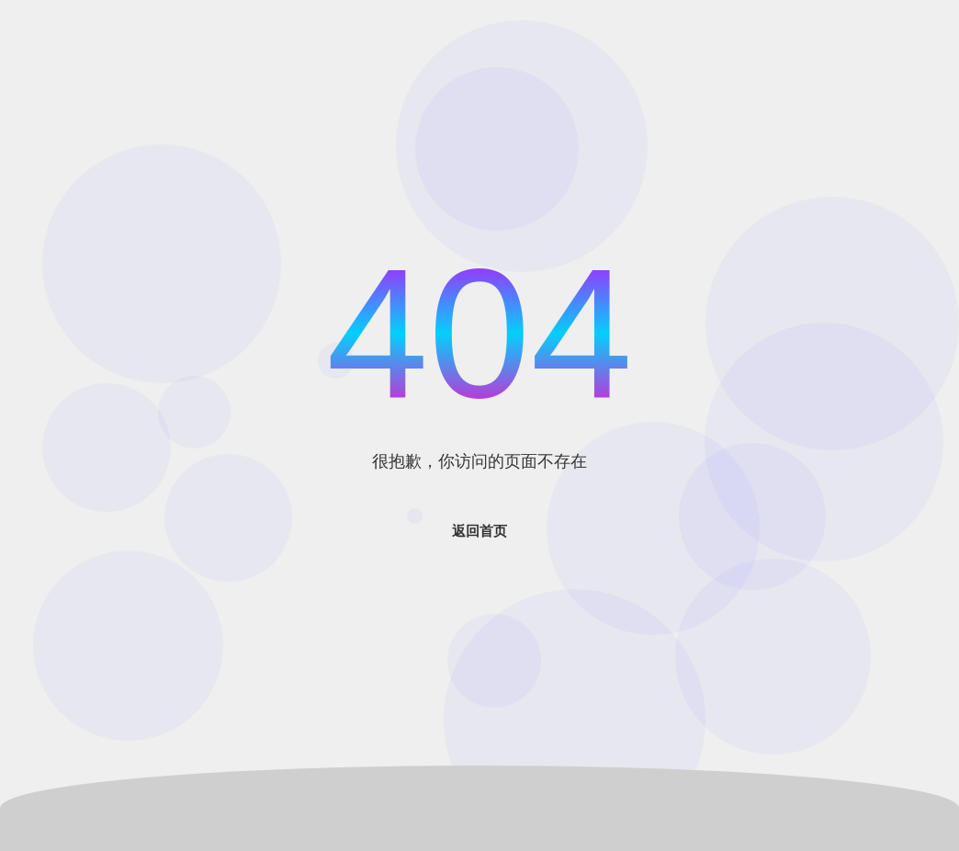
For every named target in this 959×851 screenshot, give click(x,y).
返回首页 (479, 531)
